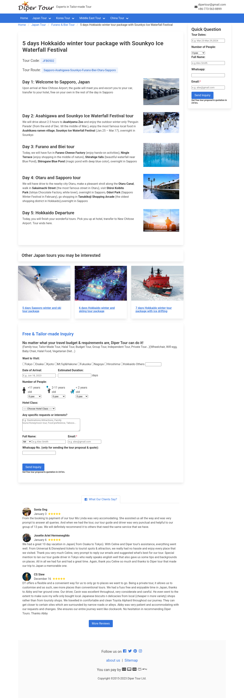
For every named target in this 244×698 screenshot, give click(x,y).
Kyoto (49, 364)
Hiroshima (112, 364)
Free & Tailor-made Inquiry (48, 333)
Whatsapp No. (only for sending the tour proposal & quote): (60, 447)
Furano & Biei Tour (63, 24)
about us (113, 660)
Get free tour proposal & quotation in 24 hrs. (43, 472)
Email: (72, 436)
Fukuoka (84, 364)
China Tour (117, 18)
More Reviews (101, 623)
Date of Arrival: (32, 370)
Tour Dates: (198, 34)
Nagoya (98, 364)
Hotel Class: (30, 402)
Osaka (38, 364)
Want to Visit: (31, 358)
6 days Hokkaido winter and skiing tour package (97, 309)
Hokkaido (128, 364)
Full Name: (29, 436)
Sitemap (131, 660)
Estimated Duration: (71, 370)
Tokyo (27, 364)
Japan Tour (39, 18)
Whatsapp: (198, 69)
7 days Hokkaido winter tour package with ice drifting (154, 309)
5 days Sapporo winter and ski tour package (41, 309)
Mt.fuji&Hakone (66, 364)
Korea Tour (63, 18)
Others (148, 364)
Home (24, 18)
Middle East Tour (90, 18)
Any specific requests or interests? (44, 415)
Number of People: (34, 382)
